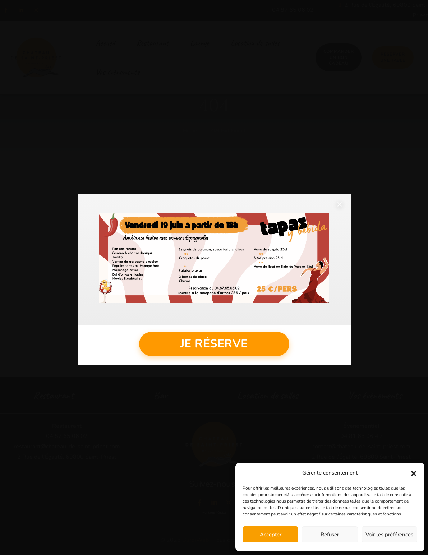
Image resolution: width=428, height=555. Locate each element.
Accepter (270, 534)
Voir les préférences (389, 534)
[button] (413, 473)
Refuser (330, 534)
